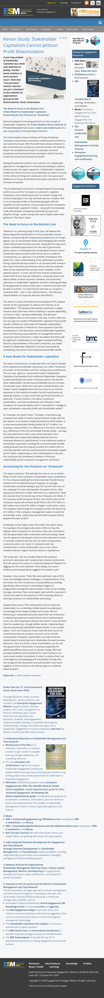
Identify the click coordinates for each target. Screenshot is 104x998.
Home (5, 29)
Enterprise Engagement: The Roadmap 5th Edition (85, 119)
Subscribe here (89, 70)
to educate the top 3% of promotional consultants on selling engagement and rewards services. (36, 941)
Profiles (60, 29)
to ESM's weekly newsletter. (22, 675)
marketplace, (58, 819)
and (43, 906)
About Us (51, 2)
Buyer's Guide (72, 29)
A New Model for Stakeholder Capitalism (24, 111)
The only (10, 762)
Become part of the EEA (18, 744)
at (9, 819)
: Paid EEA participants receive (26, 782)
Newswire (15, 29)
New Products (31, 29)
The (8, 910)
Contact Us (76, 2)
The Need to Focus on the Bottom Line (23, 108)
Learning (64, 2)
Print (64, 37)
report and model (45, 127)
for (27, 848)
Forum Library (87, 29)
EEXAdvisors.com (84, 74)
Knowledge (45, 29)
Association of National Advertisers (23, 903)
